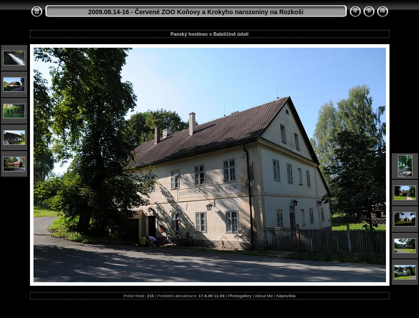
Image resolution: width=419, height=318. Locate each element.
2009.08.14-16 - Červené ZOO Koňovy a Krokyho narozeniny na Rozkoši (196, 11)
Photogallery (240, 295)
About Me (264, 295)
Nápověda (286, 295)
